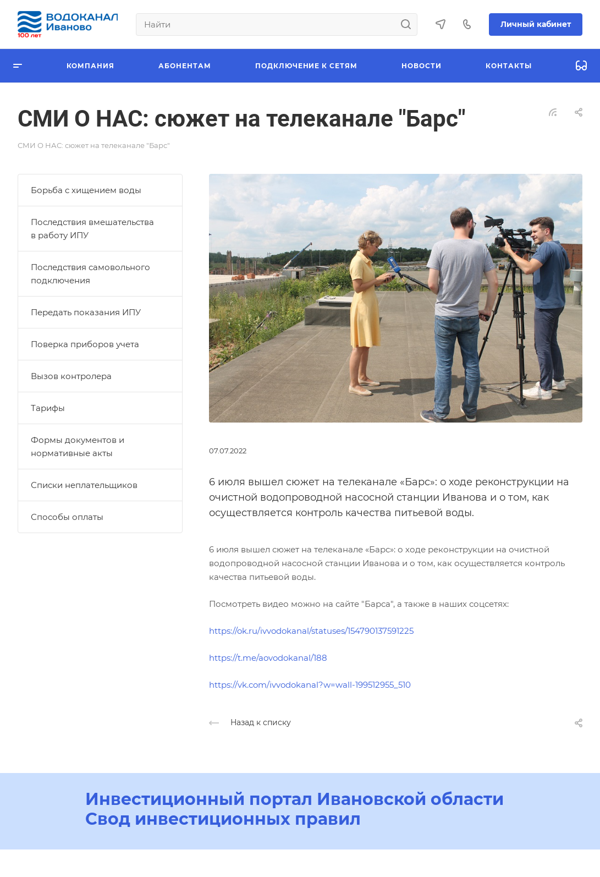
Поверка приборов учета (85, 344)
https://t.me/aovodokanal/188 (268, 658)
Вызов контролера (71, 376)
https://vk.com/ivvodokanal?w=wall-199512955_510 (310, 684)
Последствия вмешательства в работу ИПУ (92, 228)
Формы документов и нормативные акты (77, 446)
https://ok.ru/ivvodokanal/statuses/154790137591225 (311, 631)
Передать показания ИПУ (86, 312)
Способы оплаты (67, 517)
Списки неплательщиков (84, 485)
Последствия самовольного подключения (90, 274)
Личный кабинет (535, 24)
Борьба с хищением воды (86, 190)
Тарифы (48, 408)
